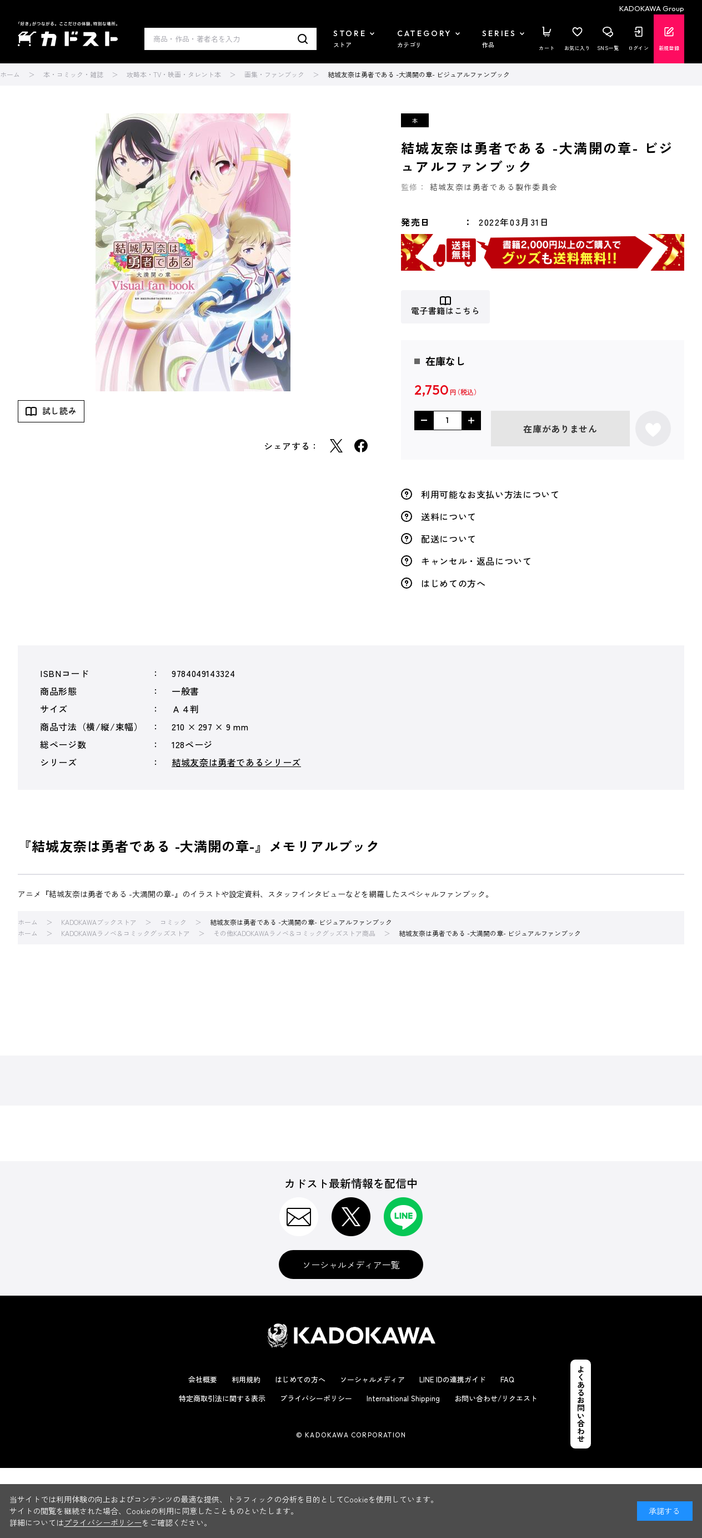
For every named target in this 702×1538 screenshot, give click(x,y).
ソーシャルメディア (372, 1379)
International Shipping (403, 1398)
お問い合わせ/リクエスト (496, 1398)
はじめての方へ (453, 583)
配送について (449, 538)
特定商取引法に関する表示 (222, 1398)
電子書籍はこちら (445, 311)
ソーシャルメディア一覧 (351, 1264)
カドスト (68, 34)
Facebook (361, 445)
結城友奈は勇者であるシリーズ (236, 762)
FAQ (507, 1379)
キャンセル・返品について (476, 561)
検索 (303, 39)
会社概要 (202, 1379)
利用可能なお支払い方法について (490, 494)
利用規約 (246, 1379)
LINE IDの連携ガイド (452, 1379)
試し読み (59, 410)
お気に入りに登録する (653, 428)
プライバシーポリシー (316, 1398)
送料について (449, 516)
